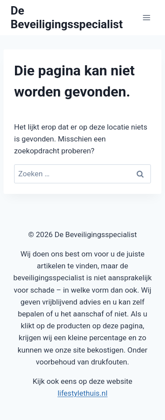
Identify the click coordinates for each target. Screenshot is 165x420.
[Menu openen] (146, 17)
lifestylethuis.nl (83, 393)
